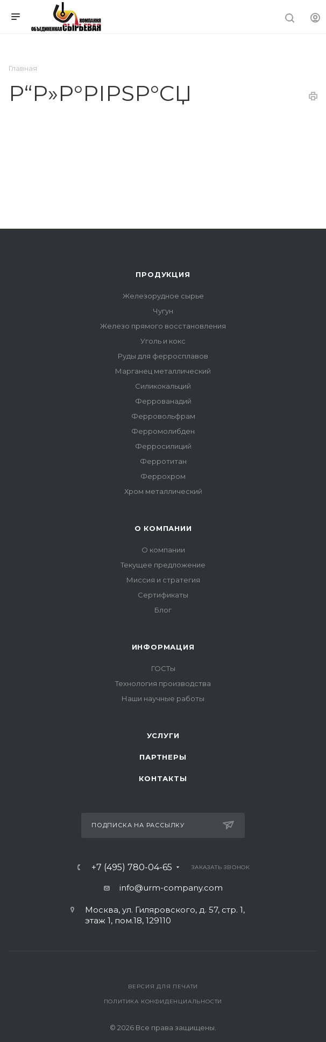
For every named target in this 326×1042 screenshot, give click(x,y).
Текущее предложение (163, 564)
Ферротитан (163, 461)
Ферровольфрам (163, 416)
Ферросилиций (163, 446)
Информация (163, 647)
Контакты (163, 778)
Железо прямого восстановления (163, 326)
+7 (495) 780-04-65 (131, 867)
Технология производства (163, 683)
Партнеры (162, 757)
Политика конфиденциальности (163, 1001)
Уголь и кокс (163, 341)
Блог (163, 610)
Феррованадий (163, 401)
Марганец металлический (163, 371)
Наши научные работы (163, 698)
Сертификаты (163, 595)
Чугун (163, 311)
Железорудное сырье (163, 296)
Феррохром (163, 476)
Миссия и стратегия (163, 579)
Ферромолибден (163, 431)
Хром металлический (163, 491)
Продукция (163, 274)
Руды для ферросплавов (163, 356)
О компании (163, 528)
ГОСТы (163, 668)
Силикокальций (163, 386)
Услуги (163, 735)
